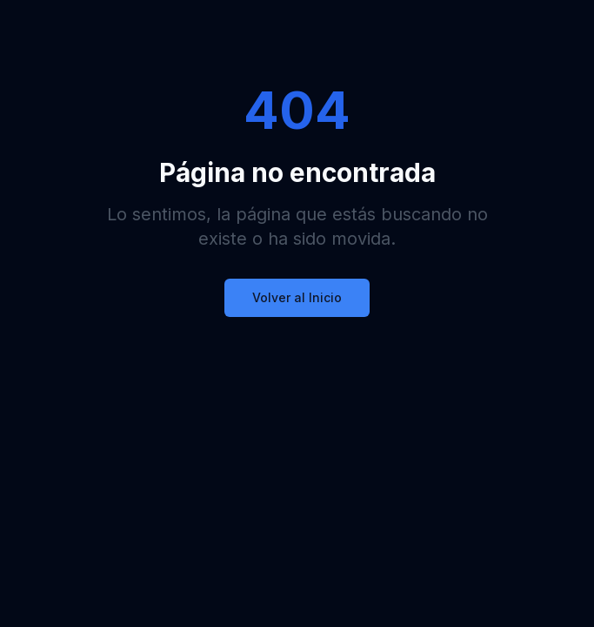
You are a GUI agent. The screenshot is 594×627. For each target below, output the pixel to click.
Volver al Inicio (297, 297)
